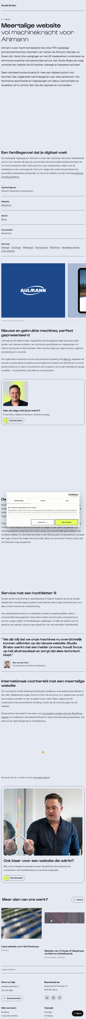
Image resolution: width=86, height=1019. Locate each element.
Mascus (67, 314)
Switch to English (22, 970)
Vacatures (48, 916)
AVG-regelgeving (51, 951)
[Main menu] (77, 1013)
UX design (16, 202)
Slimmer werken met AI (53, 933)
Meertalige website (71, 202)
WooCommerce (7, 938)
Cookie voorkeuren (49, 970)
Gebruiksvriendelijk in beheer (56, 948)
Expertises (7, 930)
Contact (47, 920)
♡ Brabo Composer (66, 970)
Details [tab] (43, 501)
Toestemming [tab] (18, 501)
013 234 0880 (7, 863)
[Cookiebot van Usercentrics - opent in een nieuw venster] (68, 495)
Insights (48, 929)
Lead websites (8, 206)
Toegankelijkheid (51, 944)
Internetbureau (7, 945)
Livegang (48, 899)
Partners (47, 923)
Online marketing (8, 906)
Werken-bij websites (9, 895)
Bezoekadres (52, 854)
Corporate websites (9, 888)
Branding (5, 885)
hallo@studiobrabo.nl (10, 859)
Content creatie (8, 917)
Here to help (8, 854)
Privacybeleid (35, 970)
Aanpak (48, 880)
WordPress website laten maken (14, 949)
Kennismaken (16, 375)
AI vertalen (48, 940)
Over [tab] (67, 501)
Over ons (48, 909)
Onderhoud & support (10, 921)
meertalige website (41, 650)
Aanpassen (43, 522)
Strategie (5, 202)
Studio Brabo (51, 905)
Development (41, 202)
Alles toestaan (66, 522)
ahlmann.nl (6, 160)
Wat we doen (8, 880)
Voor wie (4, 924)
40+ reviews (46, 965)
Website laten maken (10, 952)
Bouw (4, 174)
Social (3, 913)
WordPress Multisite (52, 937)
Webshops (5, 903)
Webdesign (28, 202)
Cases (7, 19)
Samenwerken (14, 871)
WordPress (55, 202)
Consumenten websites (11, 899)
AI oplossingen (7, 910)
